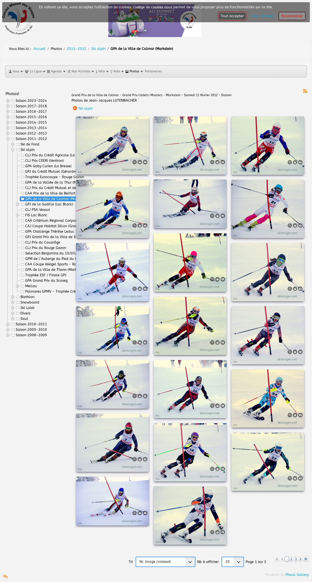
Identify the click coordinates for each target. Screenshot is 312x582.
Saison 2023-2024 (28, 100)
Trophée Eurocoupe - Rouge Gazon (52, 177)
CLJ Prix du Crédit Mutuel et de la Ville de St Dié (62, 188)
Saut (21, 318)
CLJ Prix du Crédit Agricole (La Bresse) (53, 155)
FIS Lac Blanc (33, 215)
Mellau (28, 286)
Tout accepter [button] (232, 16)
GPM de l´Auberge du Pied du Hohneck (54, 258)
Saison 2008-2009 (28, 335)
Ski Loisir (25, 308)
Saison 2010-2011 (28, 324)
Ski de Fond (27, 144)
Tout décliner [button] (262, 16)
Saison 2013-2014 (28, 128)
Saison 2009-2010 (28, 329)
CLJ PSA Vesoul (35, 209)
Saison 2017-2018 (28, 106)
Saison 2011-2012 (28, 139)
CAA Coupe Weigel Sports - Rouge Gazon (57, 264)
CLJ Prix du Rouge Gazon (43, 248)
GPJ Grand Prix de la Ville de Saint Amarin (57, 237)
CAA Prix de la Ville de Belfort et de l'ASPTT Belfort (65, 193)
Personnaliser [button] (292, 16)
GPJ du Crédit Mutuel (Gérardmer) (50, 171)
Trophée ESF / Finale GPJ (43, 275)
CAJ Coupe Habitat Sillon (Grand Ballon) (56, 226)
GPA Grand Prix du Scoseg (44, 280)
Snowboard (27, 302)
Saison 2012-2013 (28, 133)
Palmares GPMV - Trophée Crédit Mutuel (56, 291)
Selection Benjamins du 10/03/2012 (52, 253)
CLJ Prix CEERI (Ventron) (42, 160)
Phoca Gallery (297, 575)
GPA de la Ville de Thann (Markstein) (52, 269)
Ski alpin (25, 149)
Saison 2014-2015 (28, 122)
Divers (22, 313)
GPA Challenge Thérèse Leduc (47, 231)
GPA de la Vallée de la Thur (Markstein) (55, 182)
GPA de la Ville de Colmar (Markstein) (54, 198)
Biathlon (24, 297)
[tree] (35, 218)
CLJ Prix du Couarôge (40, 242)
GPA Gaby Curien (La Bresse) (46, 166)
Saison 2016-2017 (28, 111)
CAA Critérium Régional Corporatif (51, 220)
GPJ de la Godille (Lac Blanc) (46, 204)
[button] (16, 71)
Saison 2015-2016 (28, 117)
